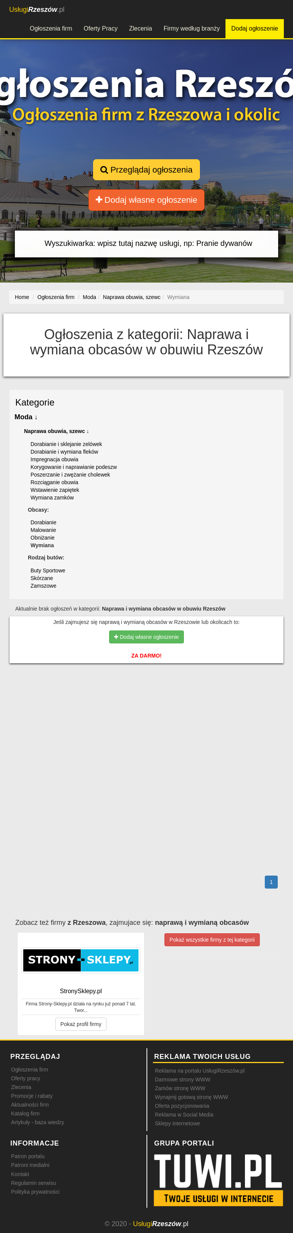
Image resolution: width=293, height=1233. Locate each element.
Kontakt (20, 1174)
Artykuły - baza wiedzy (37, 1122)
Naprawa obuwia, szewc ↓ (56, 431)
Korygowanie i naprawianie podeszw (74, 467)
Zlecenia (140, 28)
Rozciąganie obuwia (54, 482)
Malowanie (43, 530)
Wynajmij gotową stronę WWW (191, 1097)
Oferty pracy (25, 1078)
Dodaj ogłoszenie (254, 28)
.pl (36, 9)
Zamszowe (43, 586)
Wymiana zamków (52, 497)
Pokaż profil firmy (80, 1024)
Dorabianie (43, 522)
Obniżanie (43, 538)
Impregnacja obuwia (54, 459)
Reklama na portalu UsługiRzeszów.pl (200, 1071)
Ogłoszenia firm (51, 28)
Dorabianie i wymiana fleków (64, 452)
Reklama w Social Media (184, 1115)
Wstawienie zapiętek (55, 490)
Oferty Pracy (101, 28)
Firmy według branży (192, 28)
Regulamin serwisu (33, 1183)
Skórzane (42, 578)
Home (22, 297)
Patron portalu (28, 1156)
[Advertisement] (146, 702)
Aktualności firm (30, 1105)
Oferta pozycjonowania (182, 1106)
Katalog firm (25, 1113)
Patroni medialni (30, 1165)
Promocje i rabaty (32, 1096)
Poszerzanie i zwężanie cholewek (70, 475)
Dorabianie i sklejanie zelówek (66, 444)
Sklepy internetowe (177, 1123)
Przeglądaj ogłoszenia (146, 170)
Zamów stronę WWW (180, 1088)
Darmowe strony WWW (182, 1079)
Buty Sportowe (48, 570)
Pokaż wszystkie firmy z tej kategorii (211, 940)
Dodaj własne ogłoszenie (147, 200)
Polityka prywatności (35, 1192)
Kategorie (35, 402)
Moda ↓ (26, 417)
